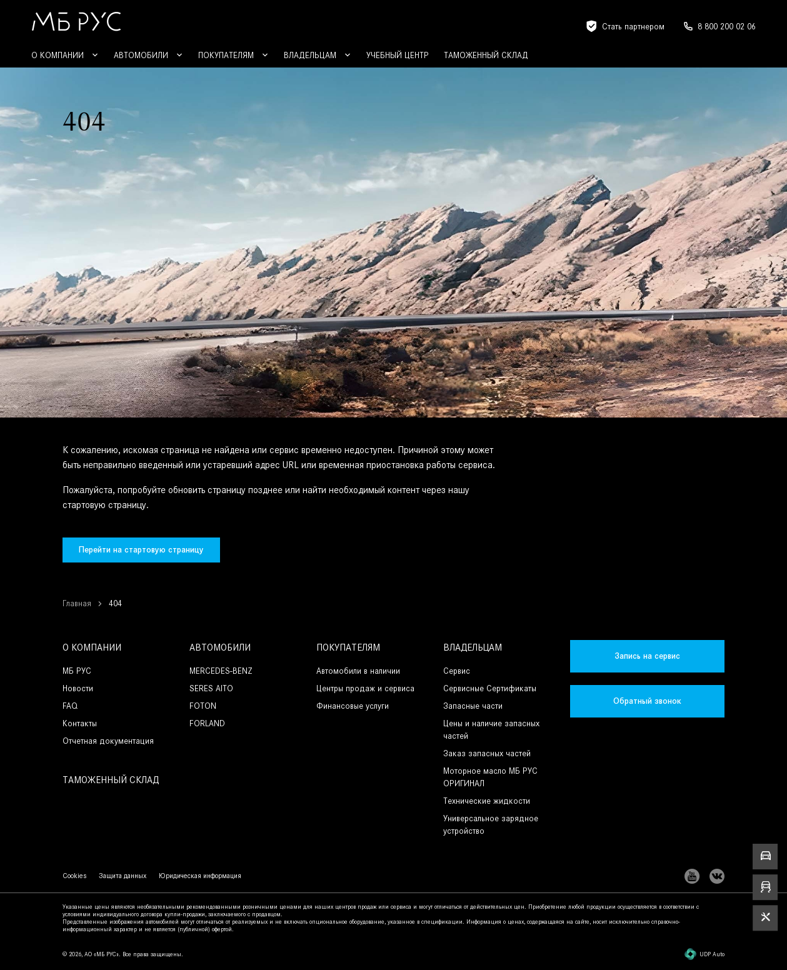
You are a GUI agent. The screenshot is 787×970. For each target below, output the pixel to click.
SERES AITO (211, 688)
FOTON (202, 706)
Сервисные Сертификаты (489, 688)
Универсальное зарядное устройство (490, 824)
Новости (78, 688)
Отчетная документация (108, 741)
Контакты (80, 723)
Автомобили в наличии (358, 671)
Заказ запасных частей (487, 753)
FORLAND (207, 723)
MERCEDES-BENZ (221, 671)
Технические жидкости (486, 801)
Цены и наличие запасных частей (491, 729)
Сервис (456, 671)
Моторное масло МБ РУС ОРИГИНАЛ (490, 777)
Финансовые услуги (352, 706)
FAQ (70, 706)
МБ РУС (77, 671)
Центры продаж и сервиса (365, 688)
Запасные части (473, 706)
